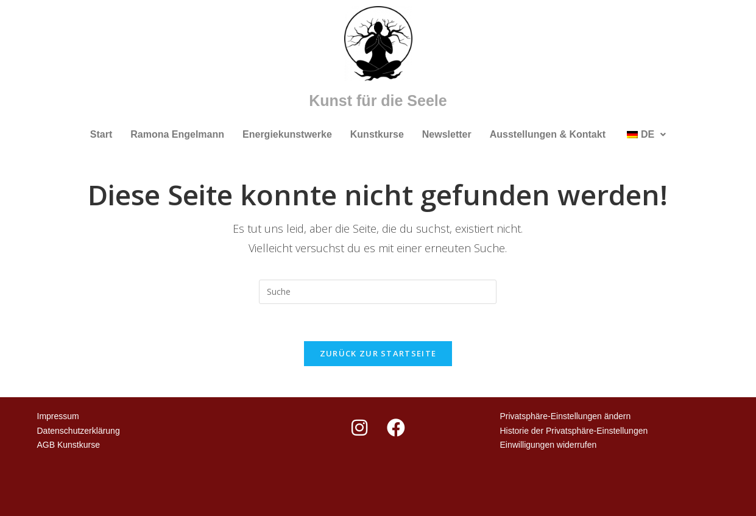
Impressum (58, 416)
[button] (645, 135)
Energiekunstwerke (287, 134)
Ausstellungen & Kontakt (548, 134)
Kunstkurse (377, 134)
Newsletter (447, 134)
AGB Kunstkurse (69, 445)
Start (101, 134)
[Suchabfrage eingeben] (377, 292)
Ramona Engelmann (177, 134)
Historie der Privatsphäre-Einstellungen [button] (574, 431)
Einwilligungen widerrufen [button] (548, 445)
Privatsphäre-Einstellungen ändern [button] (565, 416)
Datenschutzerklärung (78, 431)
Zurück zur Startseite (378, 353)
